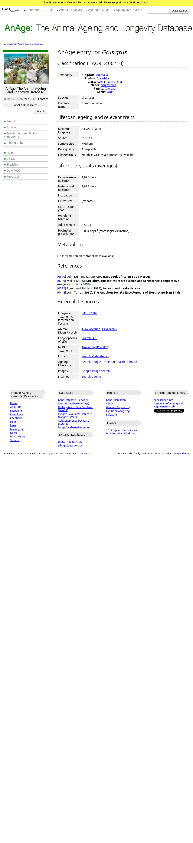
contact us (84, 453)
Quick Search (180, 10)
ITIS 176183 (89, 313)
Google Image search (96, 371)
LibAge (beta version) (70, 445)
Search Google (91, 376)
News (13, 432)
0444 (61, 292)
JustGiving (142, 2)
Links (13, 425)
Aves (100, 81)
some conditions (181, 453)
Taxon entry (113, 81)
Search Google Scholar (97, 362)
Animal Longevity (71, 10)
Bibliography (15, 142)
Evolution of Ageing (118, 411)
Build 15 (9, 98)
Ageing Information (129, 10)
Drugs (49, 10)
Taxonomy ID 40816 (95, 347)
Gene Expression (116, 399)
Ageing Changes (99, 10)
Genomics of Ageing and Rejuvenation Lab (168, 405)
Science (14, 440)
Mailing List (17, 429)
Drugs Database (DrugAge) (74, 427)
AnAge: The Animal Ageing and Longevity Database (25, 90)
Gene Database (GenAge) (73, 399)
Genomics (33, 10)
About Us (15, 406)
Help (10, 152)
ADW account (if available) (99, 329)
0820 (61, 276)
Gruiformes (108, 85)
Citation (12, 158)
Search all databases (95, 356)
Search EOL (89, 338)
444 (89, 138)
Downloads (16, 414)
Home (13, 403)
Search (11, 121)
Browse (12, 127)
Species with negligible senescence (20, 135)
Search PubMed (126, 362)
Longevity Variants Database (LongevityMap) (75, 416)
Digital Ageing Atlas (70, 441)
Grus (110, 92)
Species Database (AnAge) (73, 403)
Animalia (102, 75)
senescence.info (163, 399)
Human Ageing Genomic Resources (26, 44)
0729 (61, 280)
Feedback (13, 176)
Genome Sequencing (118, 407)
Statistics (13, 164)
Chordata (103, 78)
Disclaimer (16, 410)
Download (13, 170)
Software (111, 414)
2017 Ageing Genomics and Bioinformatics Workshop (122, 432)
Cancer (110, 403)
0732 (61, 288)
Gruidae (110, 88)
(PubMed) (87, 284)
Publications (17, 436)
